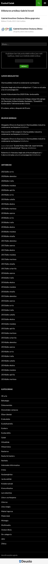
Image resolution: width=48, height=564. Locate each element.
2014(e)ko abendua (8, 342)
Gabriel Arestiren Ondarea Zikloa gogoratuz (20, 18)
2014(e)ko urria (7, 351)
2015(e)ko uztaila (8, 315)
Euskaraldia (5, 433)
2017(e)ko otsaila (8, 264)
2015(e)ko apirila (8, 328)
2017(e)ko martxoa (8, 259)
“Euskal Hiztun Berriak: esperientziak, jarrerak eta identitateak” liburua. (22, 147)
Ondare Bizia (6, 530)
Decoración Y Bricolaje (10, 132)
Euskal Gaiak (7, 3)
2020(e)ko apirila (8, 190)
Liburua (4, 502)
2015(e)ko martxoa (8, 333)
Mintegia (4, 520)
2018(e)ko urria (7, 218)
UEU (3, 539)
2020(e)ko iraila (7, 181)
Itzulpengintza (6, 474)
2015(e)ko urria (7, 305)
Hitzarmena (6, 447)
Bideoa (3, 21)
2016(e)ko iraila (7, 278)
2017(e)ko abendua (8, 241)
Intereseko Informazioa (10, 465)
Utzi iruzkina (21, 21)
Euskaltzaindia (7, 424)
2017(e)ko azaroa (8, 245)
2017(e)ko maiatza (8, 255)
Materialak (5, 516)
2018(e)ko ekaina (8, 227)
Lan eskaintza (6, 493)
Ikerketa (4, 460)
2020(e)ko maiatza (8, 185)
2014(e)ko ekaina (8, 365)
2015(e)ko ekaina (8, 319)
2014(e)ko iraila (7, 356)
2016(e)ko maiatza (8, 287)
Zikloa (3, 543)
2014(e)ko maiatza (8, 370)
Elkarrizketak (6, 414)
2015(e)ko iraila (7, 310)
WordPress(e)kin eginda (9, 555)
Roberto (4, 152)
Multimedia (5, 525)
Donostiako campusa (9, 410)
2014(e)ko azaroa (8, 347)
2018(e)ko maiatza (8, 231)
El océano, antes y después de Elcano (15, 108)
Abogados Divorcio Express (12, 125)
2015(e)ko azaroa (8, 301)
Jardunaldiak (6, 479)
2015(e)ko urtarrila (8, 338)
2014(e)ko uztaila (8, 361)
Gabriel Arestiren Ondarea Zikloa (27, 29)
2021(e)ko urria (7, 172)
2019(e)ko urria (7, 195)
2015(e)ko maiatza (8, 324)
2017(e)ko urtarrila (8, 268)
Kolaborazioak (7, 484)
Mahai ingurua (7, 511)
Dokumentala (6, 405)
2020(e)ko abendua (8, 176)
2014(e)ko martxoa (8, 379)
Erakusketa (5, 419)
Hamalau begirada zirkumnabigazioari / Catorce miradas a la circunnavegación (21, 153)
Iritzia (3, 470)
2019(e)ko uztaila (8, 199)
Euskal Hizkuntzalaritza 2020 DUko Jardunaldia (20, 94)
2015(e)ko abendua (8, 296)
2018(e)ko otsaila (8, 236)
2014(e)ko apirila (8, 374)
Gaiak (3, 437)
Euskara (4, 428)
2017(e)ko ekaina (8, 250)
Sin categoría (6, 534)
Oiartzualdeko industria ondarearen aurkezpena (20, 83)
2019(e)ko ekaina (8, 204)
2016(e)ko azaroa (8, 273)
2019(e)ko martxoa (8, 208)
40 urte (4, 396)
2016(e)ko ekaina (8, 282)
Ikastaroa (5, 451)
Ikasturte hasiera (7, 456)
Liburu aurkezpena (8, 497)
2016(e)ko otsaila (8, 291)
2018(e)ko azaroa (8, 213)
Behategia (5, 400)
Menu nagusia (45, 3)
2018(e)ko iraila (7, 222)
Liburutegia (5, 507)
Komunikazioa (7, 488)
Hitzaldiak (5, 442)
